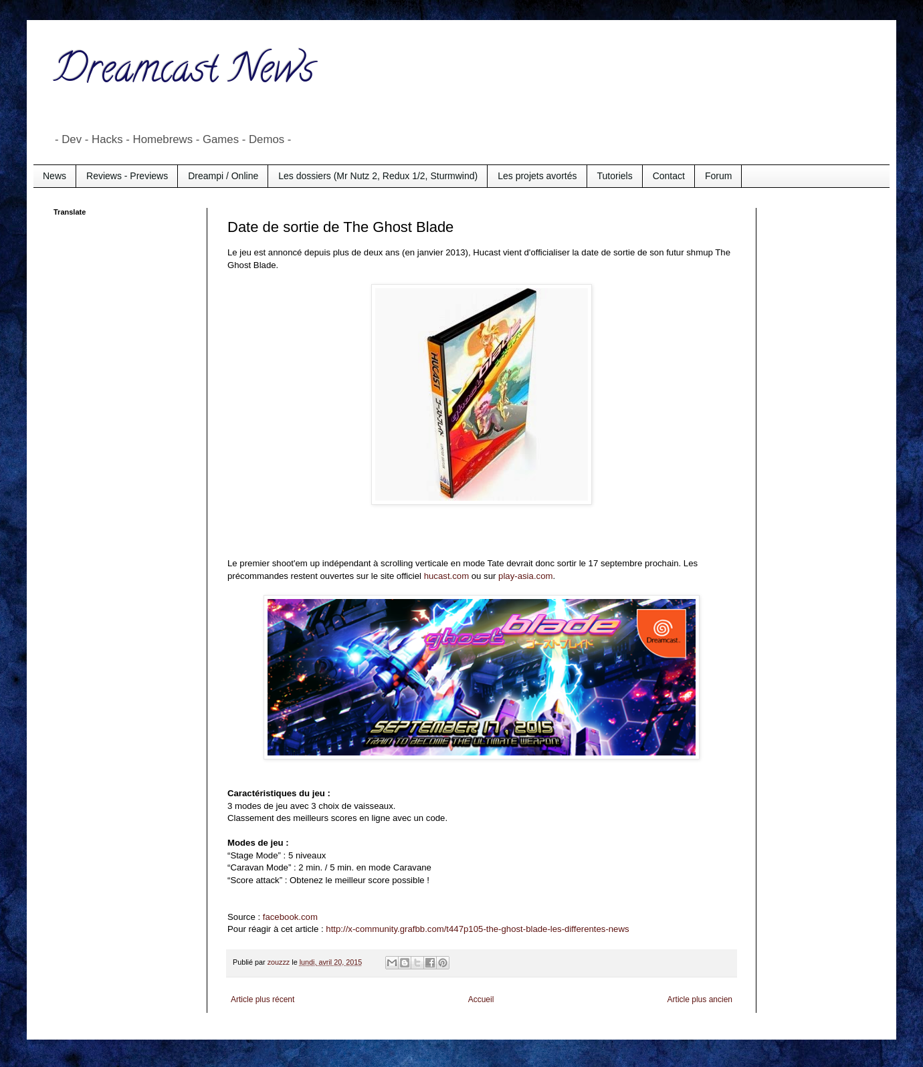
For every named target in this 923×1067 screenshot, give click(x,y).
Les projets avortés (537, 175)
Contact (669, 175)
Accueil (481, 999)
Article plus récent (262, 999)
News (54, 175)
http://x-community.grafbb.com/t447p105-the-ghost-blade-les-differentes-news (477, 929)
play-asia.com (525, 576)
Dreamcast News (184, 72)
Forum (718, 175)
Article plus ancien (700, 999)
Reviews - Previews (127, 175)
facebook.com (290, 917)
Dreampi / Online (223, 175)
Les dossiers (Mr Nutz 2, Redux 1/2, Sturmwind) (378, 175)
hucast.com (446, 576)
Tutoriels (615, 175)
